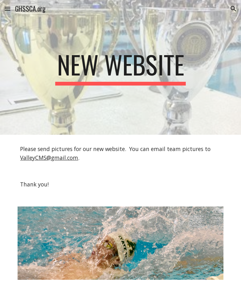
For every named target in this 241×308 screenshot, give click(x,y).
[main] (120, 67)
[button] (7, 8)
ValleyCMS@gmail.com (49, 157)
